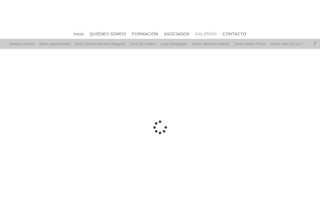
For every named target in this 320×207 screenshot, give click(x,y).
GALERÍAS (206, 33)
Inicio (79, 33)
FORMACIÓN (145, 33)
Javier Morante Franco (210, 44)
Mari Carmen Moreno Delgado (100, 44)
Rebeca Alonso (21, 44)
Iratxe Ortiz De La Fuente (292, 44)
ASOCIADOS (176, 33)
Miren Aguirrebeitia (54, 44)
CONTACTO (234, 33)
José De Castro (143, 44)
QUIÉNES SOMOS (108, 33)
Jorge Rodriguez (173, 44)
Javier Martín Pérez (250, 44)
